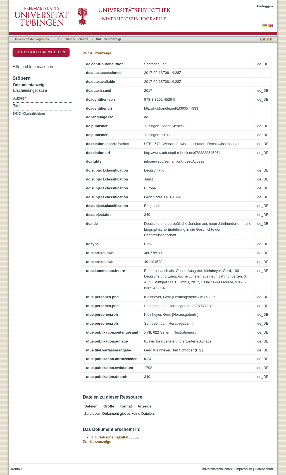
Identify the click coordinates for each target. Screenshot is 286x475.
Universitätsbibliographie (32, 39)
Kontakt (17, 469)
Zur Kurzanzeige (97, 53)
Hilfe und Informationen (33, 66)
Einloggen (265, 6)
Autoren (20, 98)
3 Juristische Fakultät (73, 39)
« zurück (264, 39)
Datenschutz (264, 469)
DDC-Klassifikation (29, 114)
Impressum (243, 469)
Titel (16, 106)
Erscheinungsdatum (30, 90)
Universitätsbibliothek (217, 469)
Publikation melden (41, 52)
